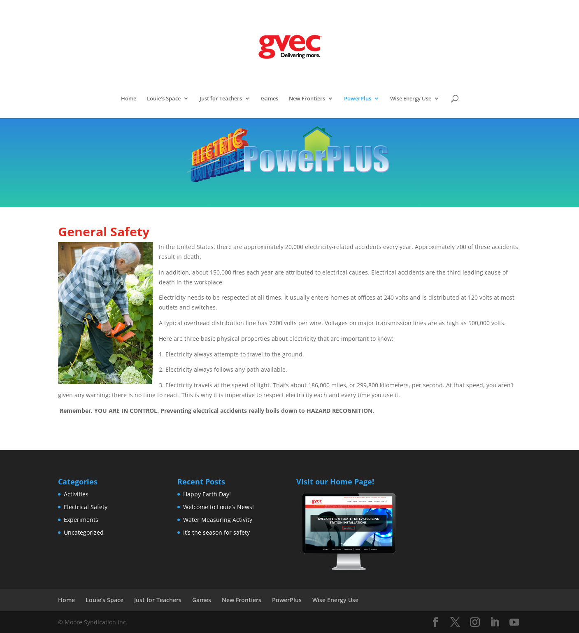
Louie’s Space (164, 98)
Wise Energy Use (410, 98)
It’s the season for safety (216, 532)
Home (128, 98)
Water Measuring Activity (217, 520)
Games (269, 98)
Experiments (81, 520)
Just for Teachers (221, 98)
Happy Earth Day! (207, 494)
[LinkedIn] (495, 622)
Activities (76, 494)
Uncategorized (84, 532)
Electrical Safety (85, 507)
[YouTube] (514, 622)
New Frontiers (307, 98)
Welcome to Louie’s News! (218, 507)
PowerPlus (357, 98)
